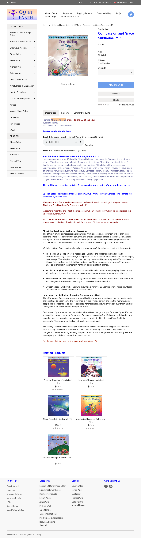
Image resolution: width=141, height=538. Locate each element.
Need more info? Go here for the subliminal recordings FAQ (70, 340)
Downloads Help (104, 13)
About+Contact (52, 13)
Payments (67, 13)
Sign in (92, 2)
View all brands (17, 173)
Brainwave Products (18, 48)
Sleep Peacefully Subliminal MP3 (57, 418)
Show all (43, 525)
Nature (13, 105)
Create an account (104, 2)
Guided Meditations (18, 79)
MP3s (76, 25)
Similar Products (83, 112)
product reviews (126, 104)
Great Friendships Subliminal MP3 (57, 457)
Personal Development (20, 98)
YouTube (110, 486)
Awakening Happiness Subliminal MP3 (90, 420)
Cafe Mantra (15, 73)
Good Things (50, 16)
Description (51, 112)
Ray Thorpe (15, 124)
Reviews (66, 112)
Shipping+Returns (84, 13)
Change (131, 2)
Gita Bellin (14, 117)
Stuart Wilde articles (70, 16)
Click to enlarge (68, 84)
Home (45, 25)
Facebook (106, 486)
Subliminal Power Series (20, 41)
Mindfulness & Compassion (22, 86)
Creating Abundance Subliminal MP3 (58, 381)
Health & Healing (18, 92)
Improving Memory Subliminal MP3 (91, 381)
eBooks (13, 130)
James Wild (15, 60)
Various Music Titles (19, 111)
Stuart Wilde (15, 54)
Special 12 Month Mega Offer (20, 33)
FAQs (118, 13)
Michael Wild (15, 67)
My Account (82, 2)
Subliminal (14, 154)
